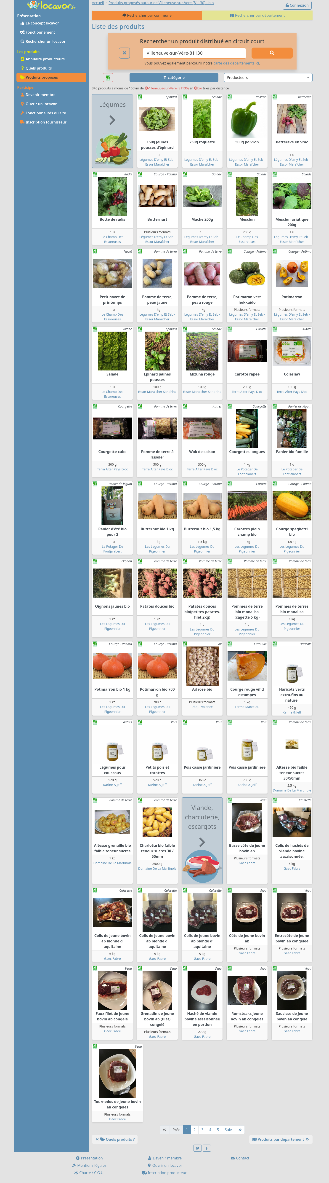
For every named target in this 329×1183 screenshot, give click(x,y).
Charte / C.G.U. (89, 1172)
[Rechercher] (272, 53)
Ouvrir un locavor (38, 103)
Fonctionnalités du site (43, 112)
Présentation (89, 1158)
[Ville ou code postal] (194, 53)
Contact (240, 1158)
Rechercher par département (257, 15)
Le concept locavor (39, 23)
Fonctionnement (37, 32)
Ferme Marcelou (247, 707)
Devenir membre (38, 94)
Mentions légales (89, 1165)
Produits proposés (39, 77)
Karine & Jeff (292, 712)
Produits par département (281, 1139)
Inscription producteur (164, 1172)
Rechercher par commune (147, 15)
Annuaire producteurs (42, 59)
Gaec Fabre (247, 863)
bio (198, 88)
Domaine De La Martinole (292, 790)
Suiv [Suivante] (228, 1129)
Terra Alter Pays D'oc (247, 391)
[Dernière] (240, 1129)
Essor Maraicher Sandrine (157, 391)
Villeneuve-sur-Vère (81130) (167, 88)
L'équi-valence (202, 707)
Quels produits (36, 68)
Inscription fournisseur (43, 122)
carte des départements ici (236, 63)
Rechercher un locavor (43, 41)
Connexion (297, 5)
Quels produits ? (115, 1139)
